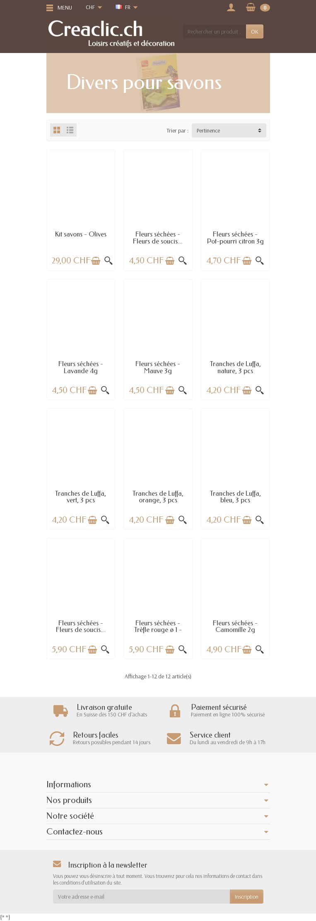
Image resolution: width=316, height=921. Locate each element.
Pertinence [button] (208, 130)
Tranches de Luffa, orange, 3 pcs (158, 496)
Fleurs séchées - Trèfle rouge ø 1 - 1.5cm (158, 630)
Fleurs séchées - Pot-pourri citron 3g (235, 237)
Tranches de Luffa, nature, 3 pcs (235, 367)
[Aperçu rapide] (108, 260)
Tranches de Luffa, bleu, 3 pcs (235, 496)
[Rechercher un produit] (214, 31)
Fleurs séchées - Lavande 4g (80, 367)
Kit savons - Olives (80, 234)
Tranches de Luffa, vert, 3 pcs (80, 496)
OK (254, 31)
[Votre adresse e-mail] (141, 897)
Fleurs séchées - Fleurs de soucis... (158, 237)
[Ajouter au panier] (96, 260)
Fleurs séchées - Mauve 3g (157, 367)
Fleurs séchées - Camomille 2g (235, 626)
